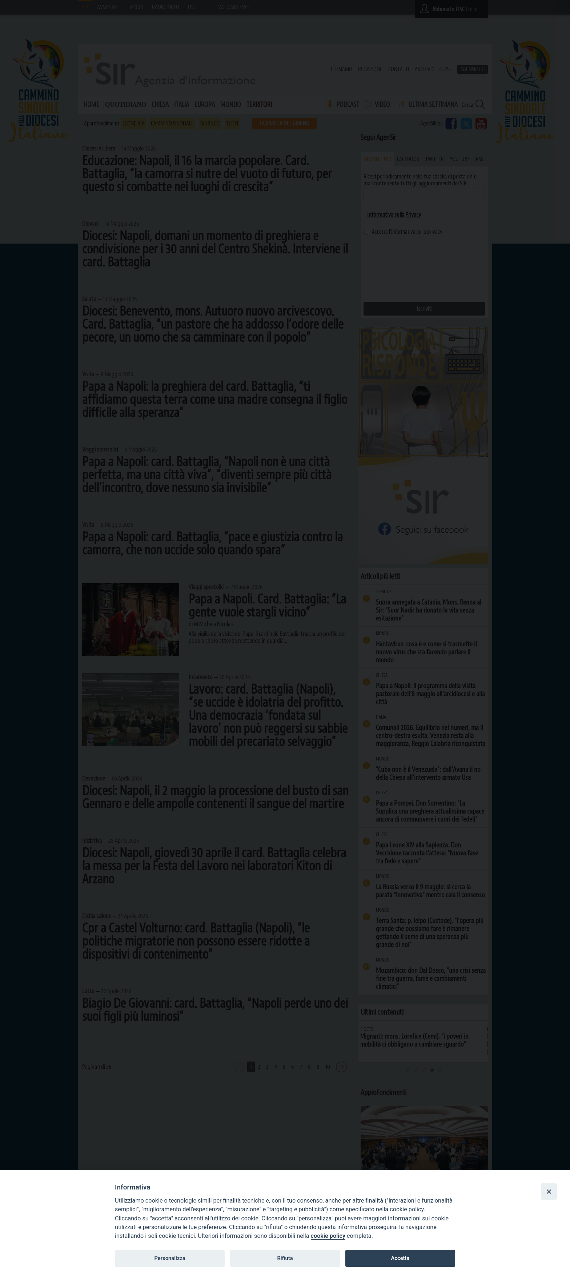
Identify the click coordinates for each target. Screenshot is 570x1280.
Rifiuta (285, 1258)
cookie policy (328, 1235)
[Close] (549, 1191)
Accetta (400, 1258)
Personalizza (169, 1258)
